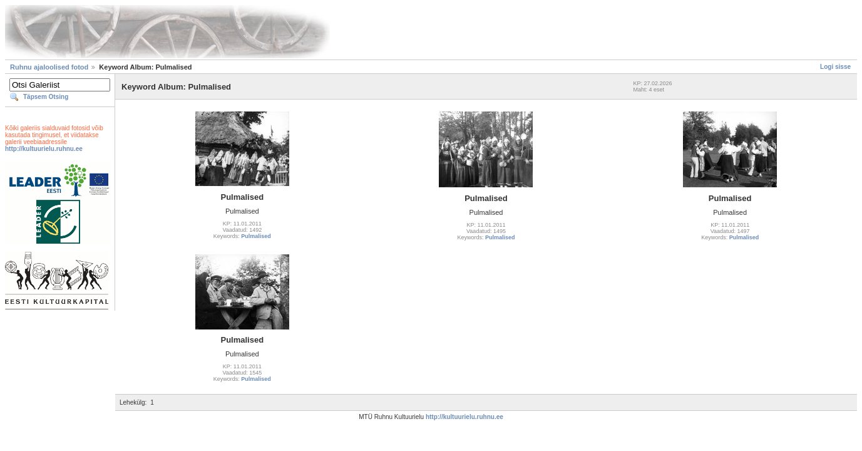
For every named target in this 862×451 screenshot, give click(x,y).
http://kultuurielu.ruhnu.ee (44, 148)
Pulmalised (256, 236)
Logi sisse (835, 66)
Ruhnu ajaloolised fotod (49, 67)
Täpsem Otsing (45, 96)
